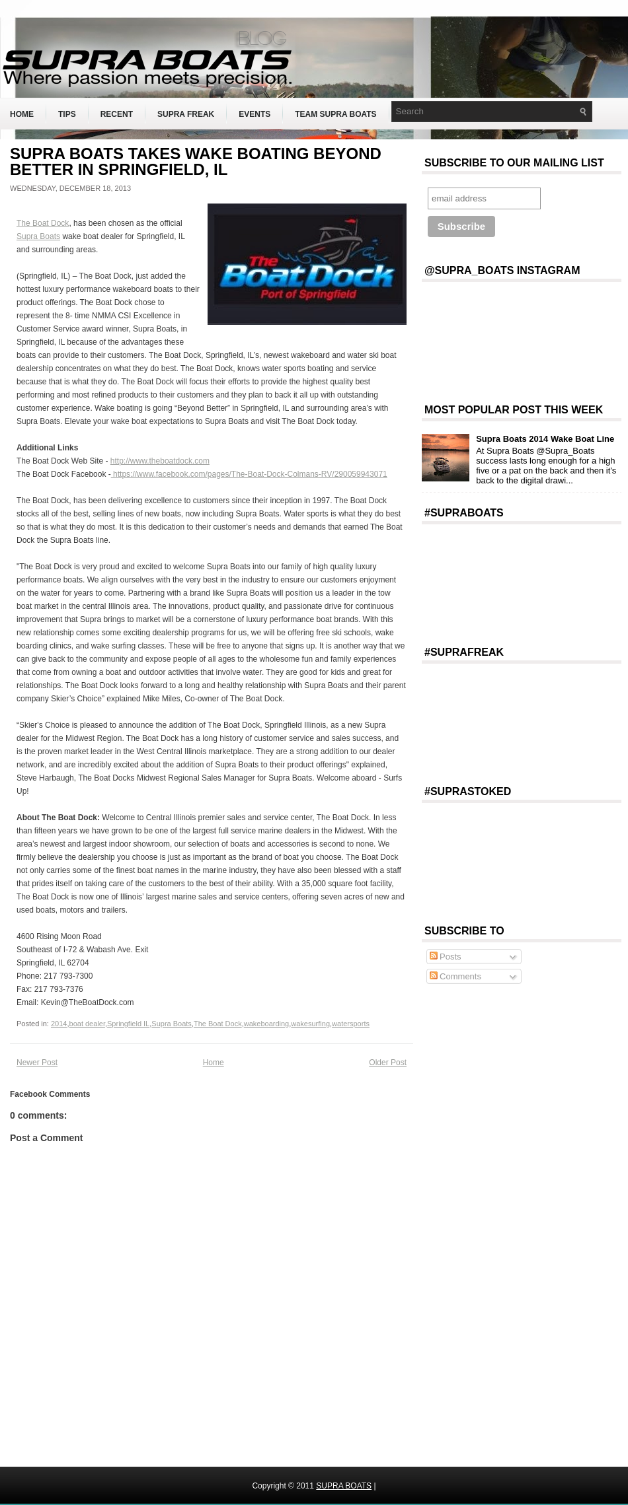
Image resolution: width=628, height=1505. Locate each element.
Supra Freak (185, 114)
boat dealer (87, 1024)
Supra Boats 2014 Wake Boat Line (545, 439)
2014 (59, 1024)
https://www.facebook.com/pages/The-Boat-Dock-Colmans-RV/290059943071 (249, 474)
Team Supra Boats (335, 114)
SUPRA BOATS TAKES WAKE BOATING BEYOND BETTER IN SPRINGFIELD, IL (195, 162)
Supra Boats (38, 236)
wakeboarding (267, 1024)
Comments (455, 976)
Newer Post (37, 1062)
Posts (445, 957)
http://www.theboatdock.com (160, 461)
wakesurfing (310, 1024)
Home (22, 114)
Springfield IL (128, 1024)
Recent (116, 114)
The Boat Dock (43, 223)
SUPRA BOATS (344, 1485)
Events (254, 114)
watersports (351, 1024)
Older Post (388, 1062)
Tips (67, 114)
